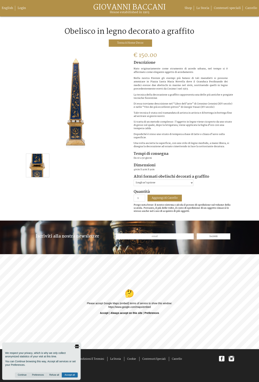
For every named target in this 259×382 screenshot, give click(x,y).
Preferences (38, 375)
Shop (188, 8)
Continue (22, 375)
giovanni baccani (129, 9)
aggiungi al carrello (165, 198)
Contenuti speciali (227, 8)
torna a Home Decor (130, 43)
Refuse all (54, 375)
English (7, 8)
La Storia (202, 8)
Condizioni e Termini (90, 359)
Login (22, 8)
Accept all (70, 375)
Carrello (251, 8)
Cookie (131, 359)
